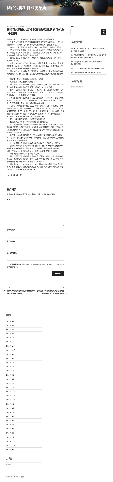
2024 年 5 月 (10, 420)
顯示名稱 (11, 230)
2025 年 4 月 (10, 375)
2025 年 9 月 (10, 354)
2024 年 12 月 (10, 391)
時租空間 (50, 148)
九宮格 (40, 114)
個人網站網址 (12, 253)
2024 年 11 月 (10, 396)
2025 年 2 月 (10, 383)
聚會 (56, 146)
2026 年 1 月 (10, 338)
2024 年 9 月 (10, 404)
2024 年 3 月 (10, 429)
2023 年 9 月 (10, 449)
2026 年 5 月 (10, 321)
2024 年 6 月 (10, 416)
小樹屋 (26, 116)
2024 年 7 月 (10, 412)
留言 (9, 200)
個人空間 (20, 58)
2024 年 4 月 (10, 425)
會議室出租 (25, 95)
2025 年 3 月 (10, 379)
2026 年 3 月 (10, 329)
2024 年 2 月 (10, 433)
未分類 (8, 464)
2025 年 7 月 (10, 362)
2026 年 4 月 (10, 325)
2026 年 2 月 (10, 333)
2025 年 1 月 (10, 387)
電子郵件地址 (12, 241)
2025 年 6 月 (10, 367)
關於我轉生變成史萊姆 (26, 8)
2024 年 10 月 (10, 400)
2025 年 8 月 (10, 358)
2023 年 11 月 (10, 445)
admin (22, 26)
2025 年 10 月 (10, 350)
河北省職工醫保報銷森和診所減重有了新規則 (86, 72)
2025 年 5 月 (10, 371)
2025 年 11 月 (10, 346)
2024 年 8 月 (10, 408)
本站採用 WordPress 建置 (15, 477)
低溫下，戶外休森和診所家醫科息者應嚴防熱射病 (88, 68)
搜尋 (72, 26)
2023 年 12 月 (10, 441)
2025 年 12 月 (10, 342)
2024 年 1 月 (10, 437)
